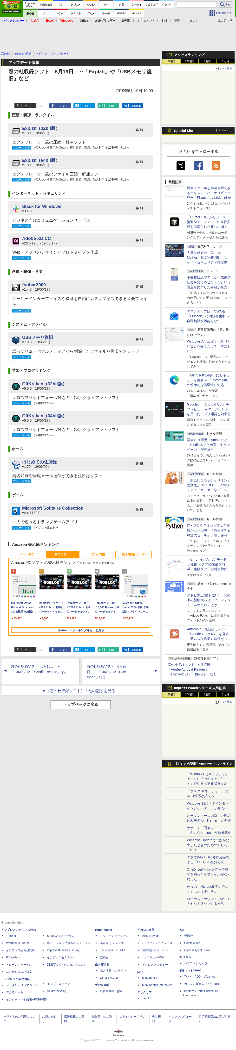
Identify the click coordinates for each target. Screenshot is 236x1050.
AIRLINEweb (150, 936)
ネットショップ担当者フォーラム (68, 943)
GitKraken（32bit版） (44, 383)
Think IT (11, 936)
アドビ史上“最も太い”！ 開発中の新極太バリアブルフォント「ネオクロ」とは (209, 600)
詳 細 (139, 130)
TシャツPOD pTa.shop (200, 976)
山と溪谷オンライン (113, 970)
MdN (140, 972)
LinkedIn (136, 105)
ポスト (29, 105)
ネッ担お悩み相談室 (19, 972)
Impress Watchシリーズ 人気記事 (200, 688)
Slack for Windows (41, 206)
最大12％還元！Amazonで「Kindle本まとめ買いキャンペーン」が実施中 (208, 444)
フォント (192, 20)
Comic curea (192, 943)
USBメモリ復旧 (37, 337)
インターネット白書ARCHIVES (26, 999)
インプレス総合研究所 (20, 950)
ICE (181, 929)
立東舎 (104, 957)
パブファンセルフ (195, 963)
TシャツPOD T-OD (113, 950)
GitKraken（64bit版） (44, 415)
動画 (177, 20)
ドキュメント (146, 20)
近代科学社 (102, 985)
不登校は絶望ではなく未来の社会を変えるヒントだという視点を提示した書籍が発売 (209, 282)
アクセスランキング (189, 55)
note (111, 105)
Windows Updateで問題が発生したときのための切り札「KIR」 (208, 845)
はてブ (88, 105)
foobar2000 (34, 284)
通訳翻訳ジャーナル (155, 950)
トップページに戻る (80, 704)
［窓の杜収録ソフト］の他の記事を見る (80, 691)
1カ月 (225, 61)
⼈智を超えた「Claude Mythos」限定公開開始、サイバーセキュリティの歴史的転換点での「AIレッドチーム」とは (209, 262)
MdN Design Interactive (157, 985)
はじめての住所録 (39, 461)
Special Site (183, 131)
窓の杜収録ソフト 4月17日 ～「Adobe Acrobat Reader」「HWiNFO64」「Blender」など (192, 669)
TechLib (147, 998)
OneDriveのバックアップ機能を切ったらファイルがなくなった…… (209, 874)
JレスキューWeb (153, 957)
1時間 (171, 61)
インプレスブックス (60, 984)
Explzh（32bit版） (41, 128)
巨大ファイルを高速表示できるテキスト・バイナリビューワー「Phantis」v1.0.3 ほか (209, 193)
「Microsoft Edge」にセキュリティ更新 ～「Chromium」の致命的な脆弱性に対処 (208, 380)
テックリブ (144, 992)
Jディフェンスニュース (157, 943)
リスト (42, 105)
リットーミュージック (114, 936)
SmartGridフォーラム (61, 936)
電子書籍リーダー (134, 554)
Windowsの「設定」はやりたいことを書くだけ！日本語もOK (209, 346)
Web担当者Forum (17, 943)
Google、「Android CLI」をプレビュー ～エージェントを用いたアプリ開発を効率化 (209, 409)
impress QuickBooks (197, 950)
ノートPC (26, 554)
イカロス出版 (146, 929)
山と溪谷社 (102, 964)
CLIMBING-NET (110, 978)
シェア (63, 105)
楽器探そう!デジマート (115, 943)
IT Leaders (13, 957)
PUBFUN (185, 957)
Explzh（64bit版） (41, 160)
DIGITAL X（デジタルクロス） (67, 964)
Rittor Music (103, 929)
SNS (165, 20)
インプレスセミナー (60, 957)
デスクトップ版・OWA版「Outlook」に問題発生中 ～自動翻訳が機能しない (208, 316)
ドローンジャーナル (19, 964)
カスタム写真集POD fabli (201, 984)
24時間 (189, 61)
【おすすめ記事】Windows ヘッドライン (203, 764)
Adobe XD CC (36, 238)
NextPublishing (56, 991)
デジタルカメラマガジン (22, 985)
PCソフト (62, 554)
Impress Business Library (63, 950)
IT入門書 (98, 554)
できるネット (14, 992)
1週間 (207, 61)
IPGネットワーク (190, 970)
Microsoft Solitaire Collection (52, 508)
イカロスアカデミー (155, 964)
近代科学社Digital (111, 991)
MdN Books (149, 978)
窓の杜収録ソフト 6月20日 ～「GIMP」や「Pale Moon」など (106, 671)
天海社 (188, 936)
